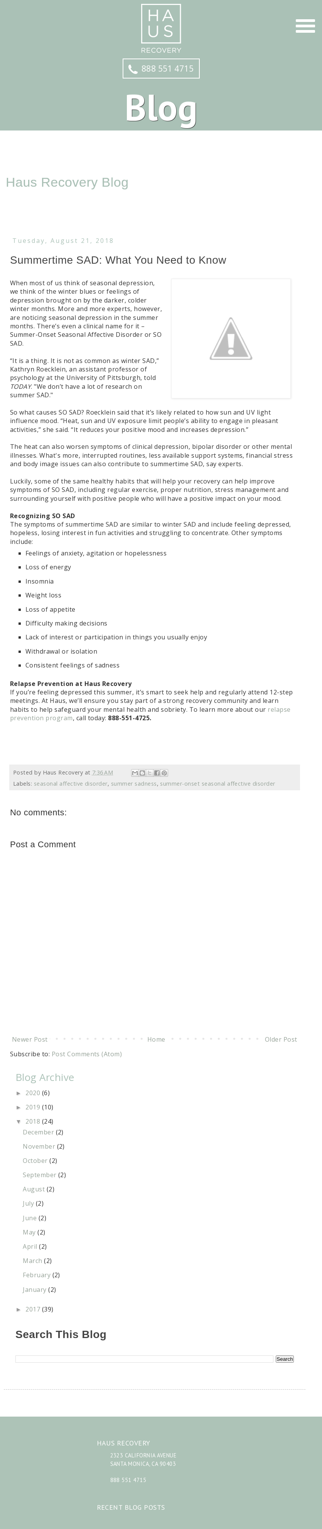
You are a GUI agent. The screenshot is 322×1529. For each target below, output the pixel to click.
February (37, 1275)
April (31, 1246)
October (36, 1160)
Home (156, 1039)
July (29, 1203)
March (33, 1260)
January (35, 1289)
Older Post (281, 1039)
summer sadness (134, 783)
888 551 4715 (161, 68)
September (40, 1175)
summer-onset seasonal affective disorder (217, 783)
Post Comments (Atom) (87, 1054)
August (34, 1189)
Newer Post (30, 1039)
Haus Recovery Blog (67, 182)
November (40, 1146)
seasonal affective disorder (71, 783)
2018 (33, 1121)
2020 (33, 1093)
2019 (33, 1107)
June (30, 1218)
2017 (33, 1309)
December (39, 1132)
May (30, 1232)
